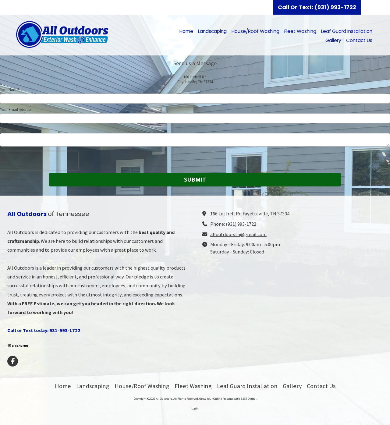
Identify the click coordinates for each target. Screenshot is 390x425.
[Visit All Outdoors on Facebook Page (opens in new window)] (12, 361)
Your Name (9, 89)
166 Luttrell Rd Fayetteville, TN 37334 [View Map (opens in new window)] (249, 214)
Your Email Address (15, 109)
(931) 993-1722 (241, 224)
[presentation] (39, 160)
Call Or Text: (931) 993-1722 (317, 7)
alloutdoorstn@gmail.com (238, 234)
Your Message (11, 129)
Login (195, 408)
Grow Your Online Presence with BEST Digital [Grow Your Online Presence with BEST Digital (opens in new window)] (228, 399)
